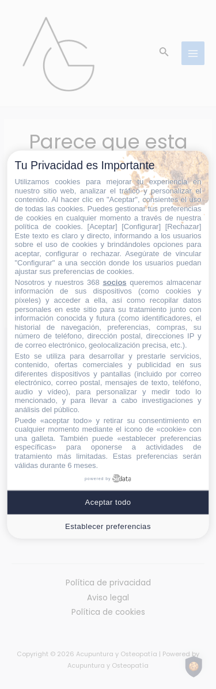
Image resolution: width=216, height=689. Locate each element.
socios (114, 281)
